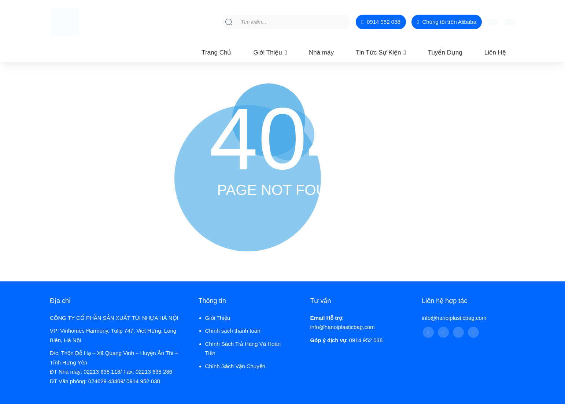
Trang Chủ (216, 52)
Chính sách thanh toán (233, 331)
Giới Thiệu (267, 52)
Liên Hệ (495, 52)
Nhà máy (321, 52)
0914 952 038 (380, 22)
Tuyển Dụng (445, 52)
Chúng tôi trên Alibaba (446, 22)
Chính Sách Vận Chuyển (235, 366)
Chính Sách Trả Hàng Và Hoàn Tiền (243, 348)
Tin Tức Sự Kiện (378, 52)
